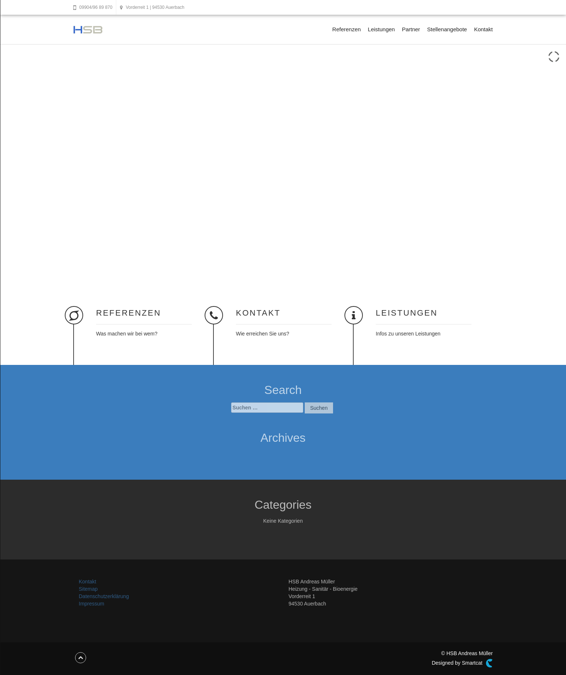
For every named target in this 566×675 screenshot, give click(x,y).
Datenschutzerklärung (104, 596)
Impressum (91, 604)
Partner (411, 29)
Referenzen (346, 29)
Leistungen (381, 29)
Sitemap (88, 589)
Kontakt (483, 29)
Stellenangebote (447, 29)
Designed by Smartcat (462, 663)
